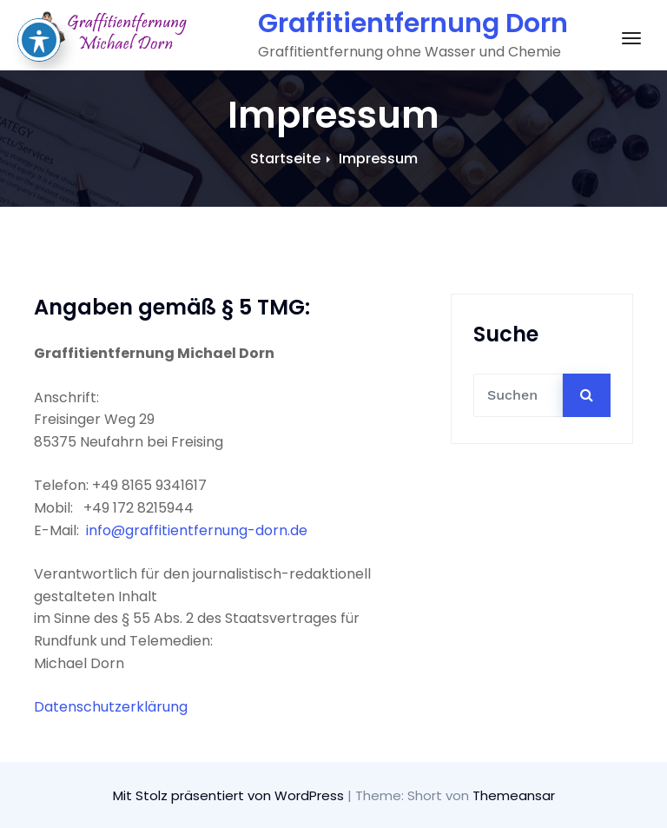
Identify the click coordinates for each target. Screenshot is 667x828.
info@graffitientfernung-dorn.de (196, 530)
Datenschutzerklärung (111, 707)
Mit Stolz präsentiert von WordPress (230, 795)
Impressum (378, 159)
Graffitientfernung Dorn (413, 23)
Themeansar (513, 795)
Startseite (285, 159)
